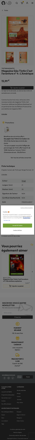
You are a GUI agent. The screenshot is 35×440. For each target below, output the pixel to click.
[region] (17, 220)
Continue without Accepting (27, 207)
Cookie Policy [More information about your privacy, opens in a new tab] (26, 217)
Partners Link (7, 220)
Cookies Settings (17, 230)
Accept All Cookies (17, 225)
